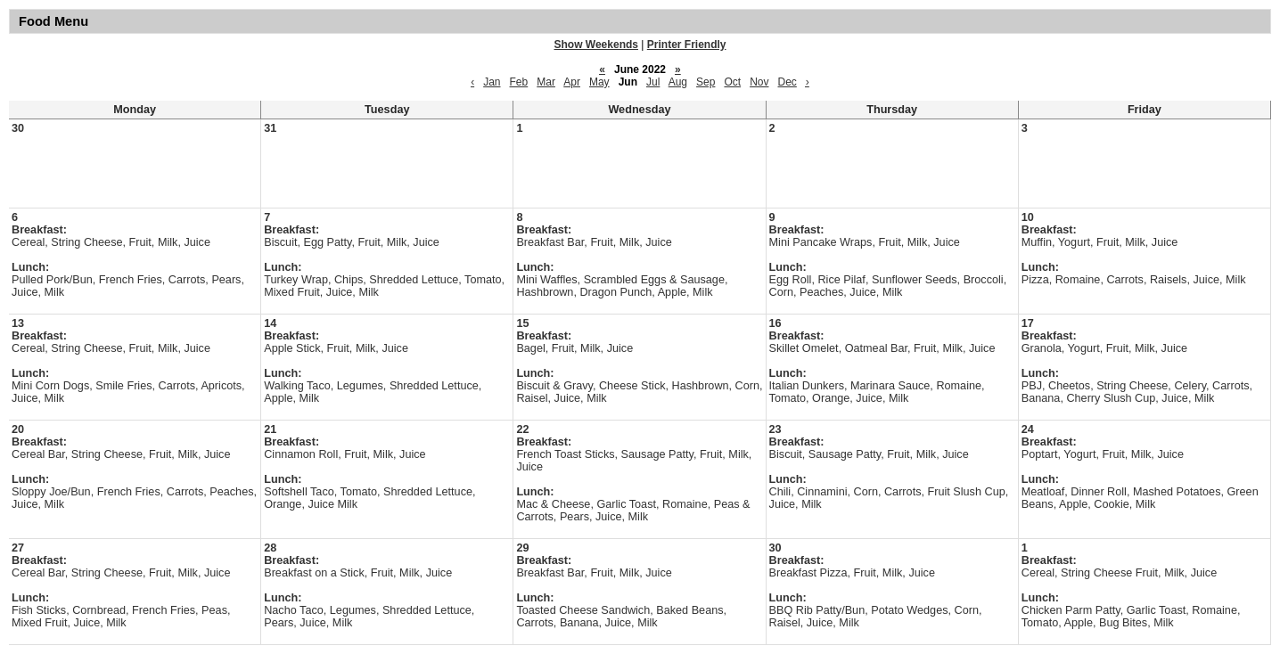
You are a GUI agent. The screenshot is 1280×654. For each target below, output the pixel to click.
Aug (678, 82)
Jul (653, 82)
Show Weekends (596, 44)
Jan (491, 82)
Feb (519, 82)
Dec (786, 82)
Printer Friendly (686, 44)
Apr (571, 82)
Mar (546, 82)
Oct (732, 82)
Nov (759, 82)
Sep (705, 82)
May (599, 82)
